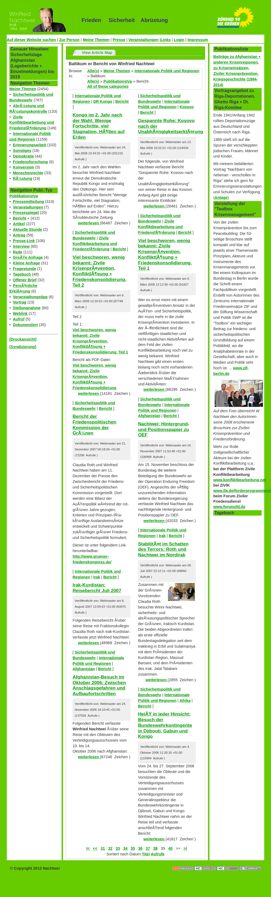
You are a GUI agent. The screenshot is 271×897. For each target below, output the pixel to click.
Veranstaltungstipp (30, 297)
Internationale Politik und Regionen (166, 71)
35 (133, 848)
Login (179, 40)
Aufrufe (157, 854)
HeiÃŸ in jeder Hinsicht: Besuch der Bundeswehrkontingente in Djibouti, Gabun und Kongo (165, 725)
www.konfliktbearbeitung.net (239, 480)
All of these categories (108, 86)
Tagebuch (22, 274)
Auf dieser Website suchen (31, 40)
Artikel (19, 224)
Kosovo (187, 107)
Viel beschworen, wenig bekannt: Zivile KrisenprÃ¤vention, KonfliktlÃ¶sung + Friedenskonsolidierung (94, 376)
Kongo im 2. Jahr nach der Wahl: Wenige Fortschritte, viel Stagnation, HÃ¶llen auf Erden (98, 126)
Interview (21, 246)
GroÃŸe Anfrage (28, 257)
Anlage (221, 197)
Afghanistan (83, 669)
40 (170, 848)
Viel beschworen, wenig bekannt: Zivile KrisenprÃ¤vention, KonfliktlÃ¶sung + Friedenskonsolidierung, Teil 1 (100, 341)
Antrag (19, 235)
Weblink (20, 313)
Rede (17, 252)
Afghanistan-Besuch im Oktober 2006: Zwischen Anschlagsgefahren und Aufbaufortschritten (99, 685)
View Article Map (97, 52)
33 (118, 848)
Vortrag (19, 302)
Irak (96, 577)
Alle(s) (93, 71)
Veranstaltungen (144, 40)
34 (125, 848)
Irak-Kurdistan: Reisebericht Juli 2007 (96, 587)
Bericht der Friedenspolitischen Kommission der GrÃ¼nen (94, 425)
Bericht (19, 218)
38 (155, 848)
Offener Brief (24, 280)
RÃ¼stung (22, 178)
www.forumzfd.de (229, 507)
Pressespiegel (26, 212)
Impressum (198, 40)
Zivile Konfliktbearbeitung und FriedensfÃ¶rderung (31, 122)
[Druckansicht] (22, 339)
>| (185, 848)
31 (103, 848)
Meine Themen (96, 40)
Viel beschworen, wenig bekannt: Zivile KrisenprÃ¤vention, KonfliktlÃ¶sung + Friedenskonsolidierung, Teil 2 (99, 271)
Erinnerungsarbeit (29, 145)
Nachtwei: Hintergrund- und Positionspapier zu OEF (163, 429)
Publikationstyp (23, 196)
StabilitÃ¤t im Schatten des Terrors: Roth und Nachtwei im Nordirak (163, 549)
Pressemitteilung (28, 201)
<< (95, 848)
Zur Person (69, 40)
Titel (146, 854)
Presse (119, 40)
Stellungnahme (27, 308)
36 (140, 848)
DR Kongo (102, 101)
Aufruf (18, 319)
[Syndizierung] (22, 347)
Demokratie (23, 156)
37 (148, 848)
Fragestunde (24, 269)
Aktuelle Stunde (27, 229)
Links (166, 40)
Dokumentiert (25, 325)
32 (110, 848)
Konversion (23, 167)
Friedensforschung (30, 162)
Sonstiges (22, 150)
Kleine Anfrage (26, 263)
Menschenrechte (28, 173)
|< (88, 848)
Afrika (185, 700)
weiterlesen (89, 223)
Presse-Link (24, 241)
